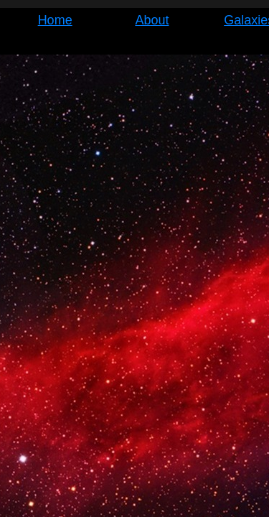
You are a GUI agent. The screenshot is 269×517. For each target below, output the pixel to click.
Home (55, 20)
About (152, 20)
